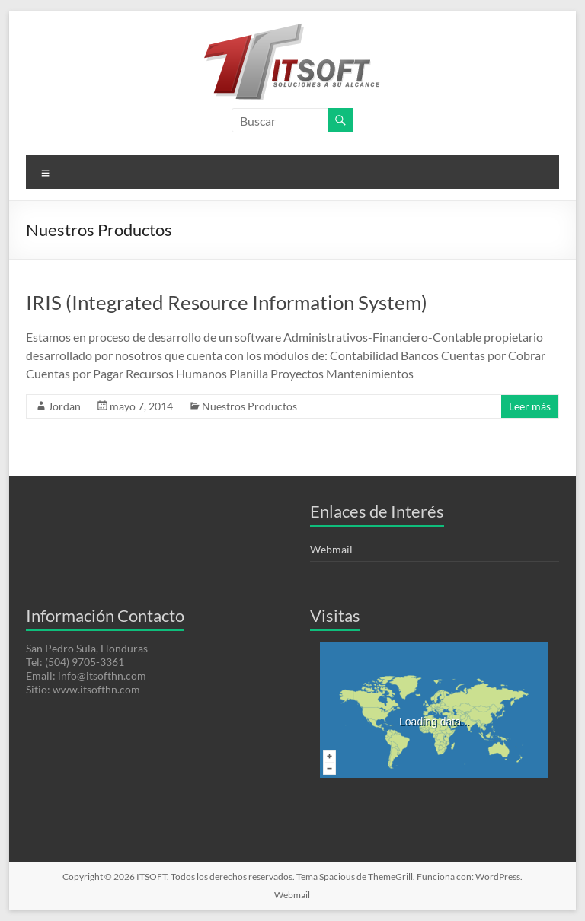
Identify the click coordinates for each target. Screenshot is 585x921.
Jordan (64, 406)
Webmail (331, 549)
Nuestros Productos (249, 406)
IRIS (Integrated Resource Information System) (226, 302)
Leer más (530, 406)
